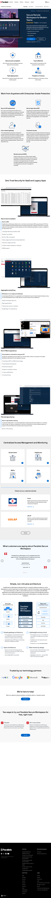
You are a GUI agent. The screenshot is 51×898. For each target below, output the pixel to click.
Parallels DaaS (25, 868)
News (23, 888)
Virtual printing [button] (6, 375)
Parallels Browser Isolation (27, 870)
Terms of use (39, 879)
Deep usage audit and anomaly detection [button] (13, 240)
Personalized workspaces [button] (9, 364)
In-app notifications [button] (7, 372)
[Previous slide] (2, 561)
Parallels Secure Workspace (27, 855)
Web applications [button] (7, 303)
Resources (46, 6)
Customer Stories (39, 6)
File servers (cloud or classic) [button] (10, 306)
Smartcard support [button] (7, 366)
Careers (23, 893)
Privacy (38, 875)
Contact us (25, 698)
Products (33, 10)
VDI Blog (23, 877)
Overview (25, 6)
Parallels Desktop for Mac (27, 866)
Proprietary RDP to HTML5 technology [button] (12, 361)
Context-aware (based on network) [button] (11, 245)
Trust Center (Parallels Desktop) (43, 888)
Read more (29, 506)
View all (25, 532)
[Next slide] (49, 561)
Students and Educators (41, 853)
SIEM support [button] (6, 248)
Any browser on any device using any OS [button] (13, 354)
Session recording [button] (7, 234)
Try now (25, 735)
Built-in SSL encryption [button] (8, 237)
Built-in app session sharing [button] (10, 420)
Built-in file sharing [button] (7, 428)
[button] (11, 2)
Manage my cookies (41, 884)
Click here (38, 41)
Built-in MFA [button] (5, 222)
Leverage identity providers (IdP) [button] (11, 231)
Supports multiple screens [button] (9, 369)
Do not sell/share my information (43, 882)
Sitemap (23, 884)
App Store (24, 886)
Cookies (38, 877)
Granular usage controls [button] (9, 242)
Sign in (47, 2)
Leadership (24, 891)
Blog (23, 875)
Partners (24, 879)
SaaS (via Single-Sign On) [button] (9, 300)
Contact (23, 882)
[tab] (25, 222)
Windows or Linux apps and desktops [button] (12, 293)
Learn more (25, 567)
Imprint (38, 886)
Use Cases (31, 6)
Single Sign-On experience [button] (9, 309)
